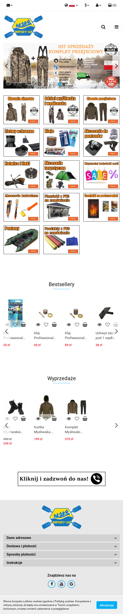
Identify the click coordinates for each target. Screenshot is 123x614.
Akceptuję (107, 605)
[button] (112, 5)
